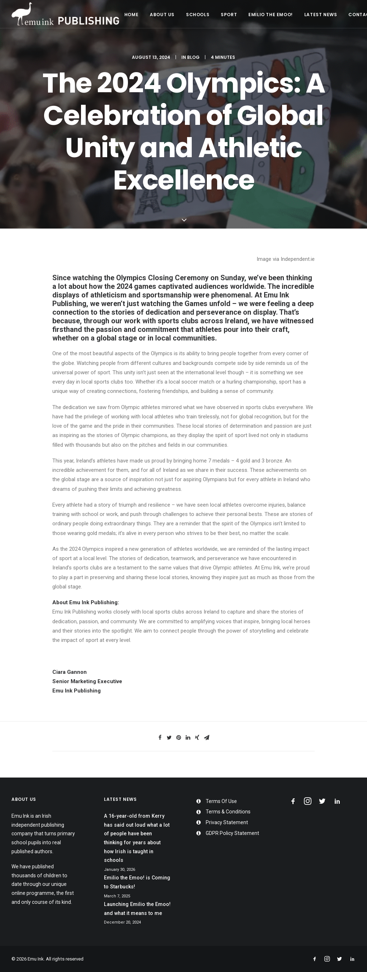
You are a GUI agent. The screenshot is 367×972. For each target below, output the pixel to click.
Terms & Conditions (228, 811)
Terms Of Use (221, 801)
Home (131, 14)
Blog (193, 57)
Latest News (320, 14)
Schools (197, 14)
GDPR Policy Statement (232, 833)
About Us (162, 14)
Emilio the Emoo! (270, 14)
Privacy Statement (227, 822)
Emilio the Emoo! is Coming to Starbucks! (137, 882)
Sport (229, 14)
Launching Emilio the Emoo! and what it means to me (137, 908)
